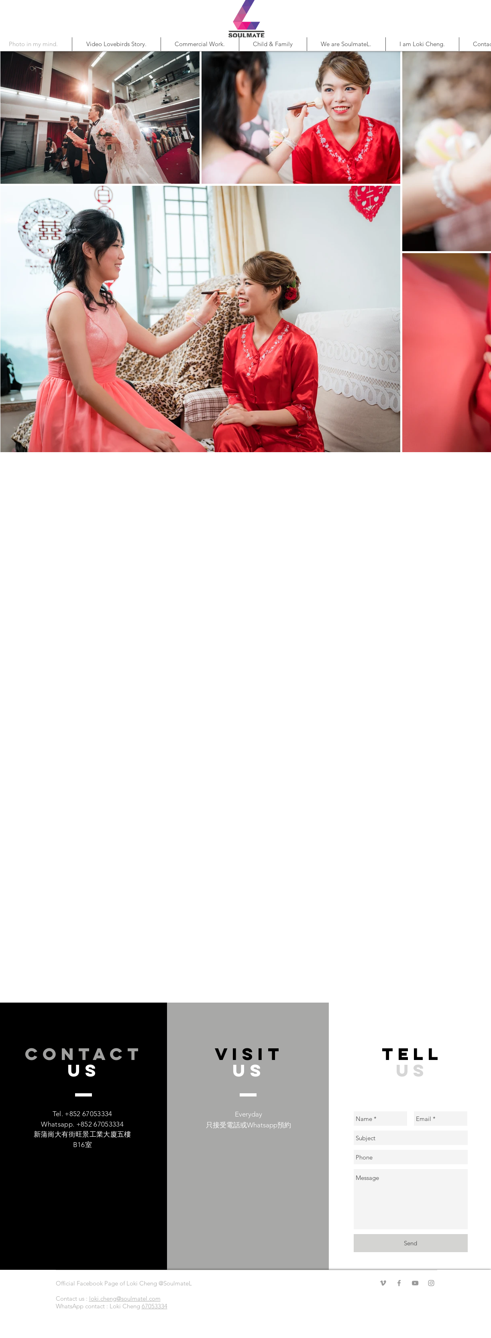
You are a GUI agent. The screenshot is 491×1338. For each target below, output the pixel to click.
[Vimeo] (383, 1283)
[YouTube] (415, 1283)
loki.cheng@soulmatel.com (125, 1298)
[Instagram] (431, 1283)
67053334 (154, 1306)
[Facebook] (399, 1283)
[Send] (411, 1243)
